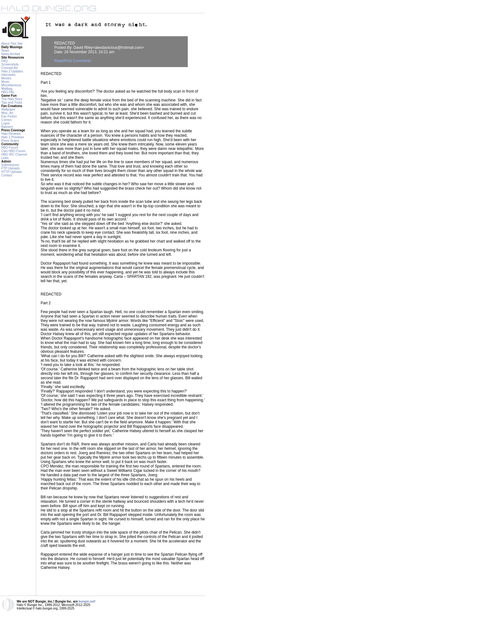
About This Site (12, 43)
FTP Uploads (10, 168)
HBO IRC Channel (14, 154)
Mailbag (6, 88)
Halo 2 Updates (12, 71)
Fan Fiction (9, 116)
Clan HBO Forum (13, 151)
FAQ (4, 61)
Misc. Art (7, 113)
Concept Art (9, 68)
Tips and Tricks (11, 102)
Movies (6, 78)
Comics (6, 120)
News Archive (10, 54)
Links (5, 158)
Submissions (10, 165)
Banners (7, 127)
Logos (5, 123)
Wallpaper (8, 109)
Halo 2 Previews (12, 137)
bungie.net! (87, 601)
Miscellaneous (11, 85)
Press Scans (10, 140)
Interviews (8, 75)
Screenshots (10, 64)
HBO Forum (9, 147)
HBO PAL (8, 92)
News (5, 50)
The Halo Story (11, 99)
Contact (6, 175)
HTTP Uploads (11, 172)
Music (5, 81)
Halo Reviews (10, 133)
